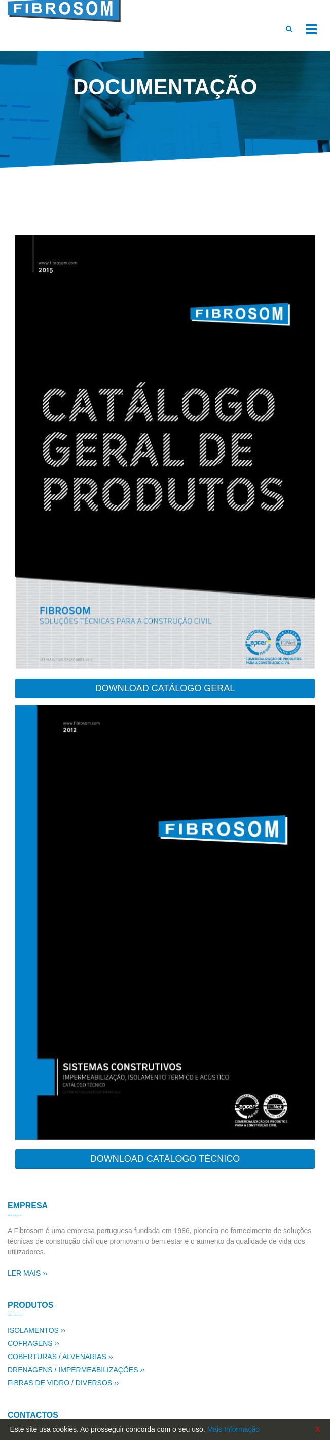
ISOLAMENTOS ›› (36, 1330)
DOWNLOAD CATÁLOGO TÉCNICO (165, 1159)
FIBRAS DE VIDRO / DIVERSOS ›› (63, 1383)
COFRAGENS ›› (33, 1343)
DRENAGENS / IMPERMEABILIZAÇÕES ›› (76, 1370)
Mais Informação (233, 1429)
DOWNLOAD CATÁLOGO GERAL (165, 688)
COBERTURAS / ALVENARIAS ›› (60, 1356)
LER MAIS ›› (28, 1273)
